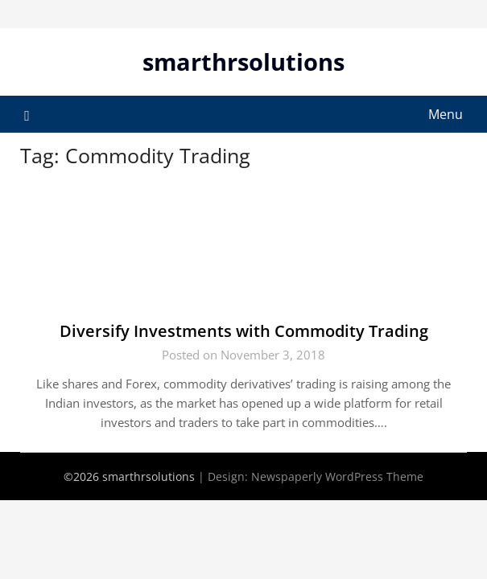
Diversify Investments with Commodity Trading (244, 331)
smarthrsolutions (243, 61)
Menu (445, 114)
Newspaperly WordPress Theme (337, 476)
